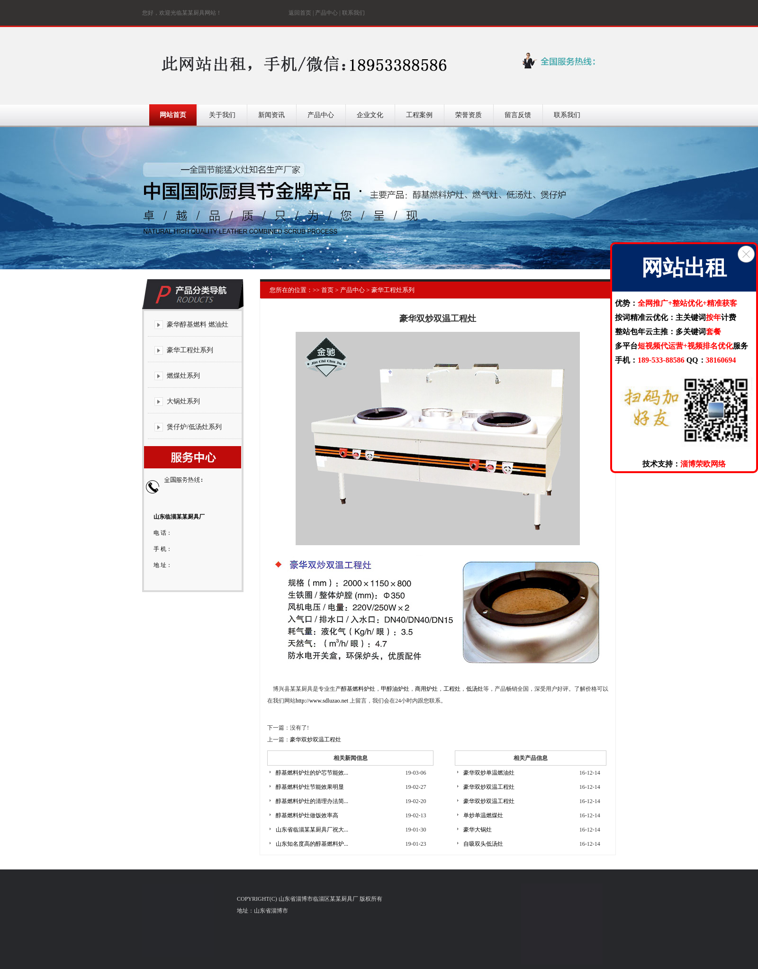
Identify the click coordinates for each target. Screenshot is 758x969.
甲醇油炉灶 (395, 689)
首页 (327, 289)
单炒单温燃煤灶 (483, 815)
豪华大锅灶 (477, 829)
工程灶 (451, 689)
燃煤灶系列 (183, 375)
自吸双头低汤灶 (483, 844)
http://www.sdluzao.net (322, 700)
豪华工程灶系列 (190, 350)
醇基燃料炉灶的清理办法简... (312, 801)
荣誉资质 (468, 115)
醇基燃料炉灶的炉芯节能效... (312, 772)
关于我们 (222, 115)
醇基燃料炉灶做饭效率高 (307, 815)
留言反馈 (518, 115)
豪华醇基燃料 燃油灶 (197, 324)
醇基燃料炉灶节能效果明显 (310, 787)
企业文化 (370, 115)
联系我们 (353, 12)
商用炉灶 (426, 689)
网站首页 (173, 115)
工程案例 (419, 115)
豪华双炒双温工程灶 (315, 739)
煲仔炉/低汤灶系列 (194, 426)
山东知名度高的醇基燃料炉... (312, 844)
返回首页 (300, 12)
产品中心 (326, 12)
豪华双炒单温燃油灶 (488, 772)
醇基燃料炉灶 (358, 689)
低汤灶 (474, 689)
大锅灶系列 (183, 401)
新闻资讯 (271, 115)
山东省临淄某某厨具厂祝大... (312, 829)
